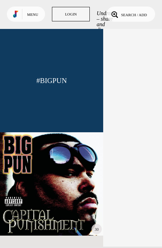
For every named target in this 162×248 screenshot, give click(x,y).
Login (71, 14)
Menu (32, 14)
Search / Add (128, 14)
